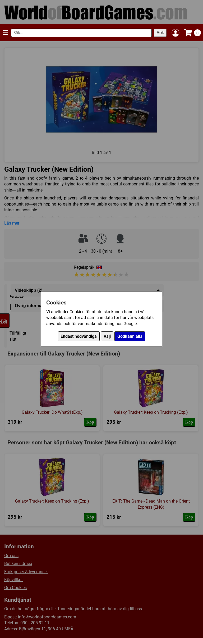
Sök (160, 32)
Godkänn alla (129, 336)
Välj (107, 336)
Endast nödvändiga (79, 336)
